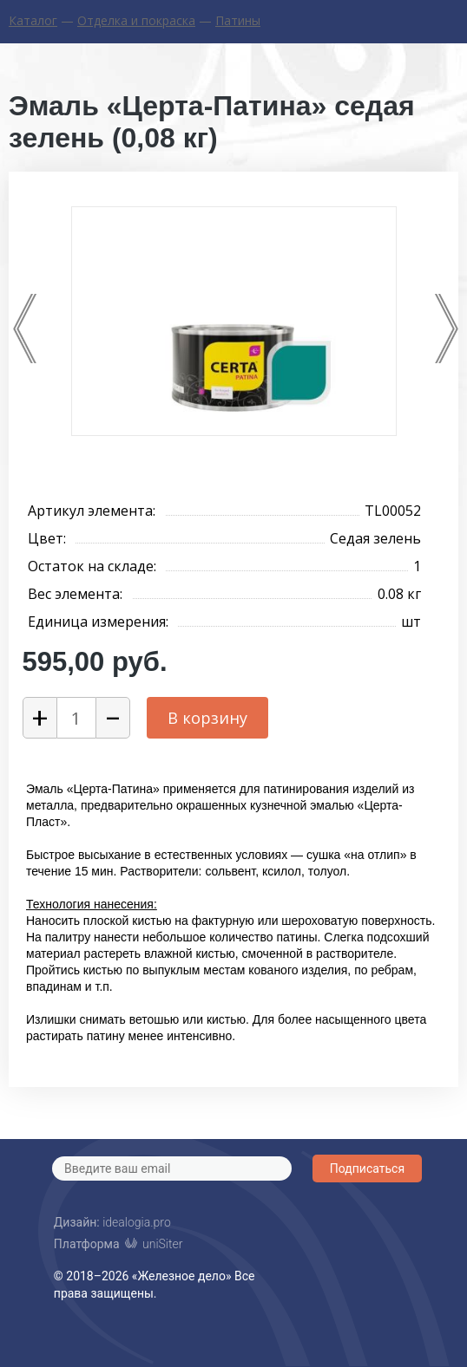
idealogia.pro (136, 1222)
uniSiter (162, 1242)
